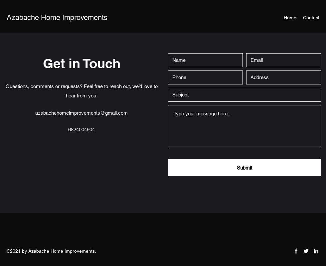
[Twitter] (306, 251)
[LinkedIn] (316, 251)
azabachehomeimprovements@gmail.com (81, 113)
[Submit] (244, 167)
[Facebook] (296, 251)
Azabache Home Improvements (57, 17)
